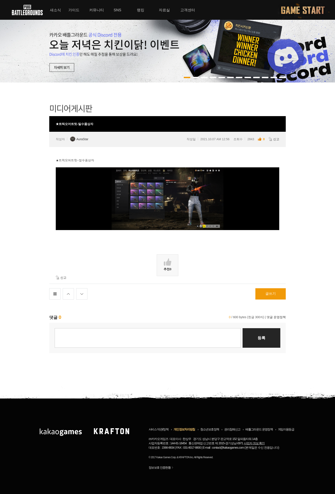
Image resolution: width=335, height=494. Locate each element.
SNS (117, 10)
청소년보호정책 (209, 429)
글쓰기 (270, 293)
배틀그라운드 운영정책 (259, 429)
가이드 (73, 10)
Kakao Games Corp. (166, 457)
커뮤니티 (96, 10)
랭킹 (140, 10)
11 (282, 77)
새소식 (55, 10)
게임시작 (305, 10)
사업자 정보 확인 (254, 443)
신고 (274, 139)
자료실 (164, 10)
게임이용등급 (286, 429)
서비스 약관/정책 (158, 429)
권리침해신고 (232, 429)
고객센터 (187, 10)
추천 (167, 264)
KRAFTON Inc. (186, 457)
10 (274, 77)
